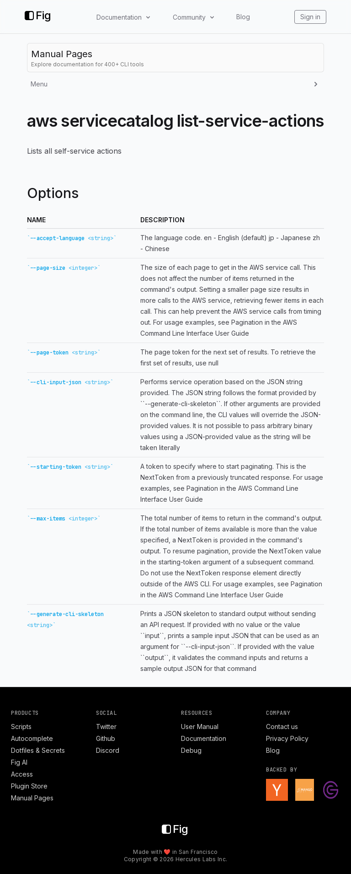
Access (22, 774)
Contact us (282, 726)
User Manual (199, 726)
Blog (243, 17)
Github (105, 738)
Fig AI (19, 762)
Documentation (203, 738)
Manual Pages (32, 798)
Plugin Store (29, 786)
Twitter (106, 726)
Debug (191, 750)
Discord (107, 750)
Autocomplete (32, 738)
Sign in (310, 17)
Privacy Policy (287, 738)
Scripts (21, 726)
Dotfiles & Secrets (38, 750)
